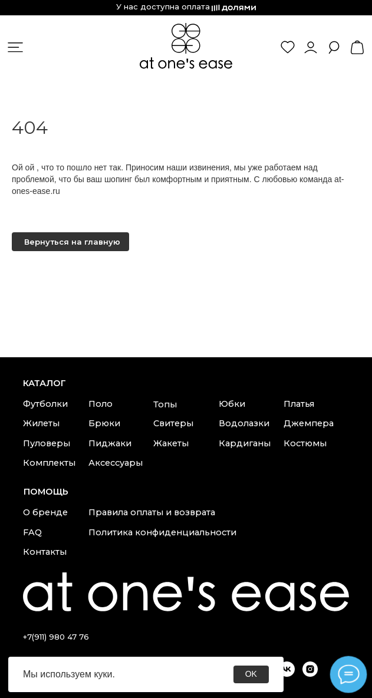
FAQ (32, 532)
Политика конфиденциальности (162, 532)
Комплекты (49, 462)
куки (103, 674)
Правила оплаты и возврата (151, 512)
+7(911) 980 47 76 (56, 636)
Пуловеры (46, 443)
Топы (165, 404)
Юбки (232, 404)
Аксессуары (115, 462)
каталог (44, 383)
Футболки (45, 404)
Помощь (46, 491)
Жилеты (41, 423)
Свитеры (173, 423)
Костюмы (305, 443)
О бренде (45, 512)
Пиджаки (109, 443)
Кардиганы (245, 443)
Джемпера (309, 423)
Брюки (104, 423)
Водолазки (244, 423)
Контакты (45, 551)
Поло (100, 404)
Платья (299, 404)
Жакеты (171, 443)
